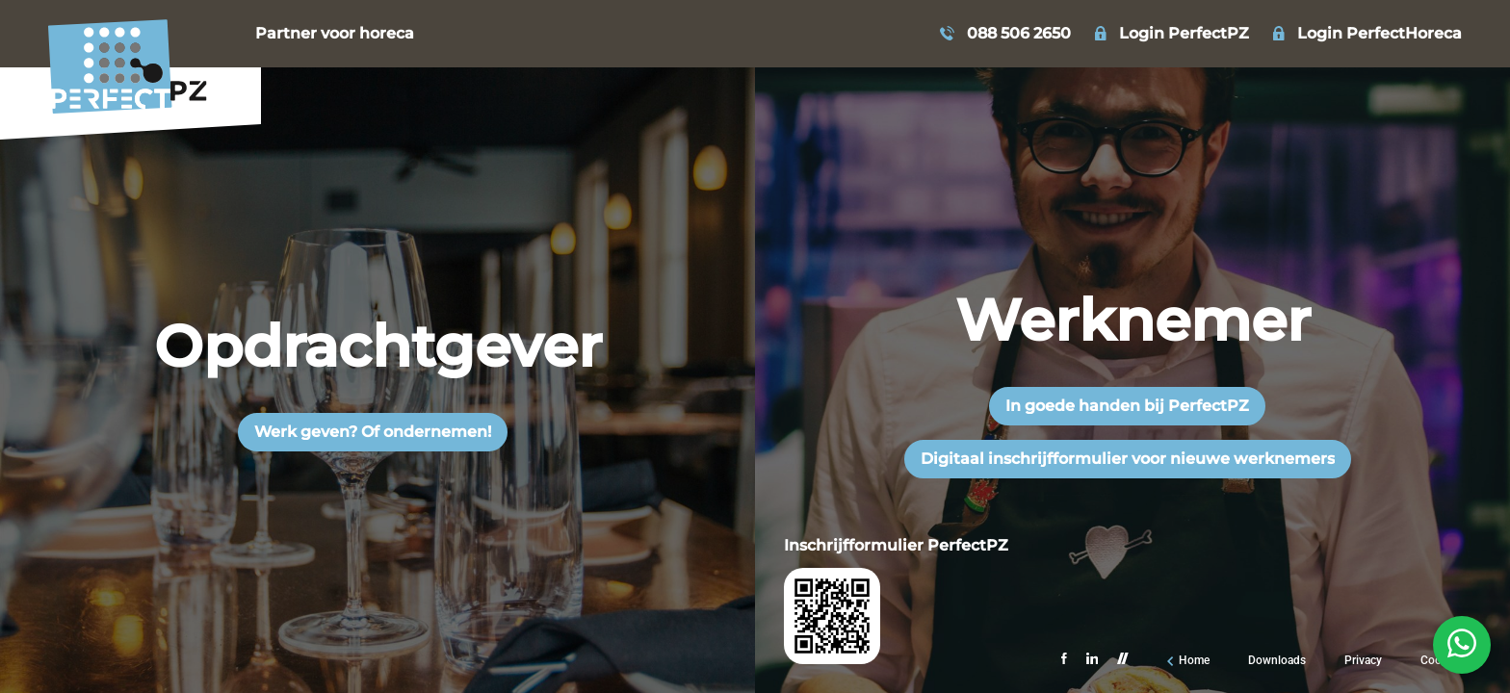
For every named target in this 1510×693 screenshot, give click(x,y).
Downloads (1277, 660)
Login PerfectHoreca (1379, 33)
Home (1194, 660)
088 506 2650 (1019, 33)
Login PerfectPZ (1184, 33)
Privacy (1363, 660)
